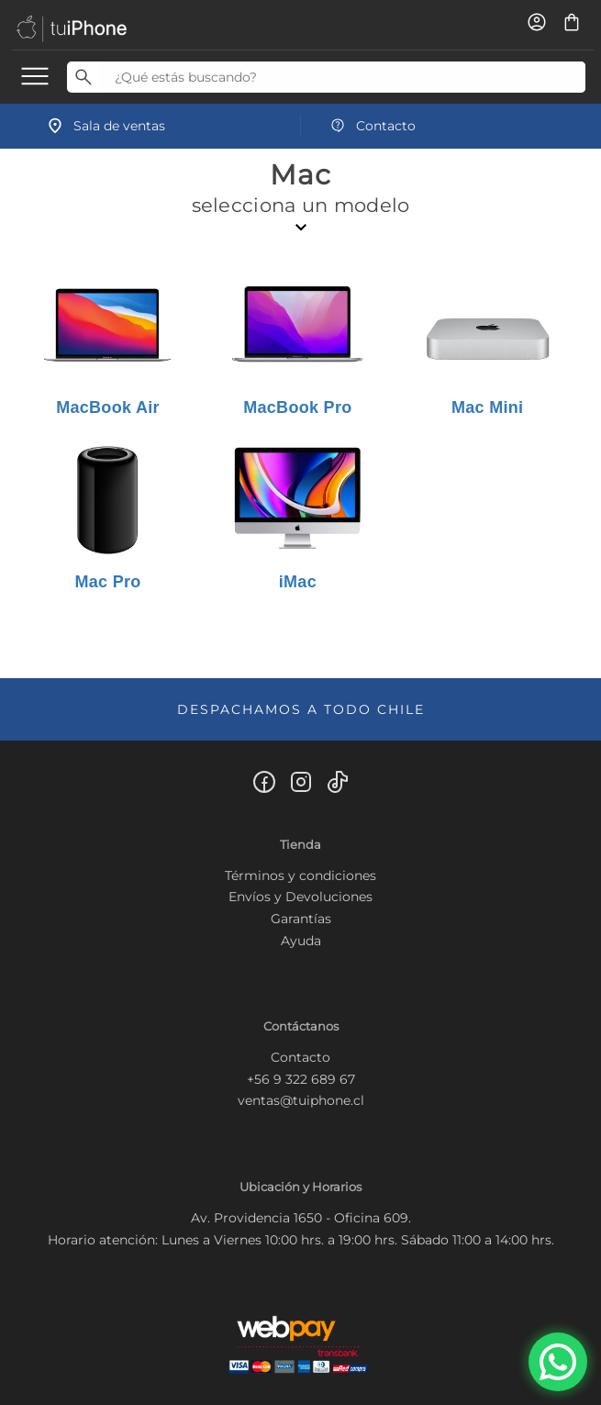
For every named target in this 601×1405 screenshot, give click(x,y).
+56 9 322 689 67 (301, 1079)
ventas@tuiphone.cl (301, 1100)
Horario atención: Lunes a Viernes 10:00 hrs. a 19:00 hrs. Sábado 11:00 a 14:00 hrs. (301, 1240)
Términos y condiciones (300, 875)
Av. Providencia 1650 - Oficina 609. (301, 1218)
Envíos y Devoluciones (300, 896)
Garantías (301, 918)
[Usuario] (538, 28)
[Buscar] (83, 77)
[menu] (35, 75)
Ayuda (301, 940)
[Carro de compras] (572, 28)
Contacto (300, 1057)
